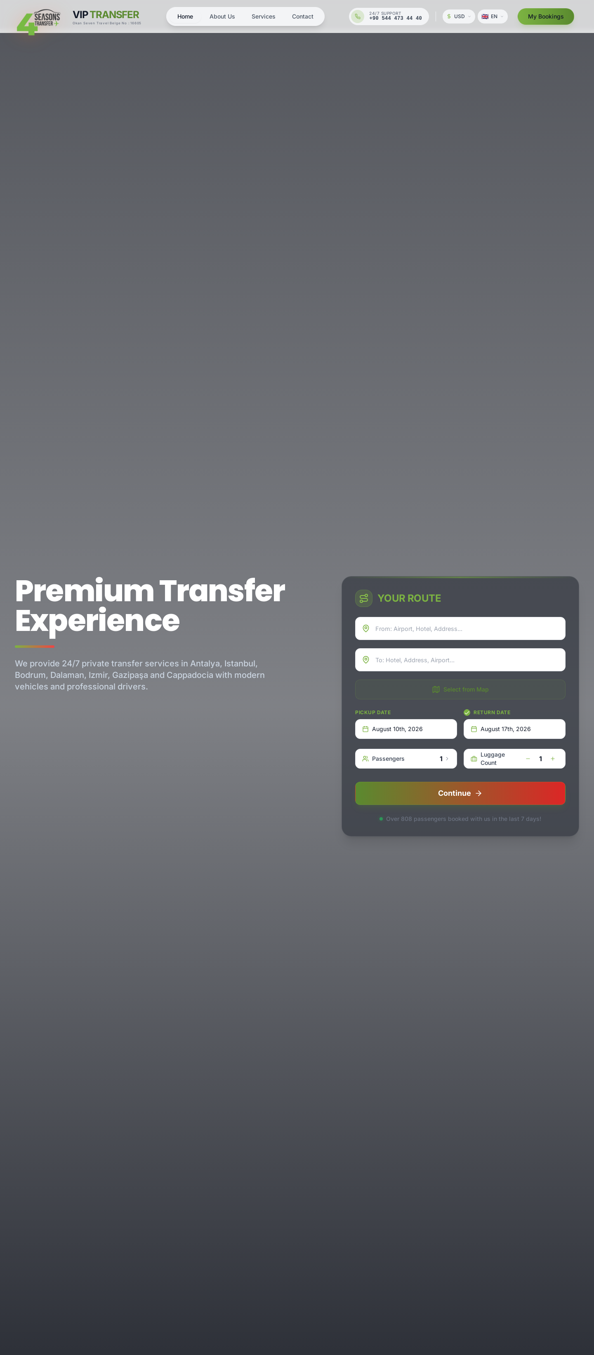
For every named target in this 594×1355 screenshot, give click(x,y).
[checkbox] (467, 712)
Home (185, 16)
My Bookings (546, 16)
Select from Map (460, 689)
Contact (303, 16)
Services (264, 16)
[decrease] (528, 758)
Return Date (492, 712)
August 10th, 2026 (392, 728)
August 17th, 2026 (501, 728)
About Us (222, 16)
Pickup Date (373, 712)
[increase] (553, 758)
